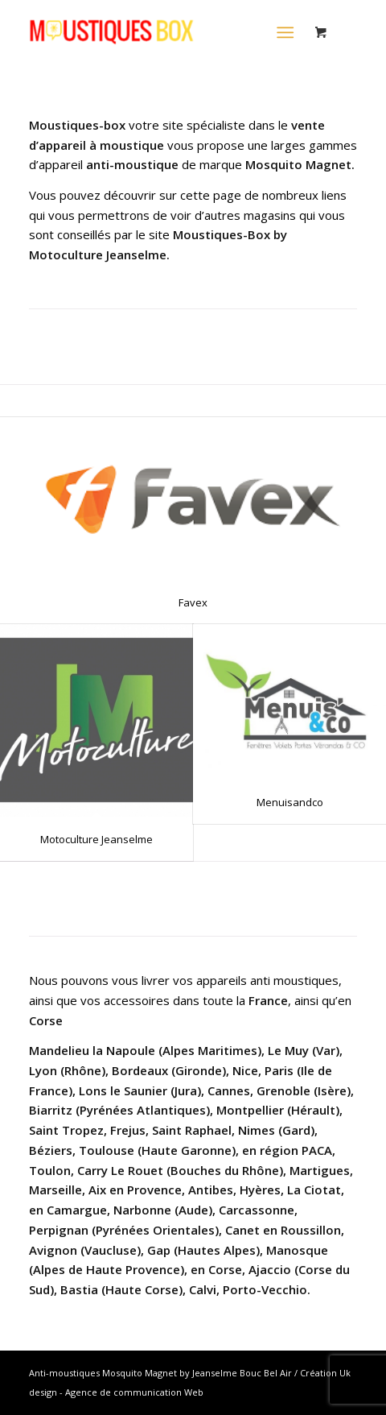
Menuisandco (290, 802)
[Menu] (285, 32)
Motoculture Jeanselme (96, 839)
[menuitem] (288, 32)
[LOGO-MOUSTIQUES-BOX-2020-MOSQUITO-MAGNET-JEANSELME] (160, 32)
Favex (193, 602)
